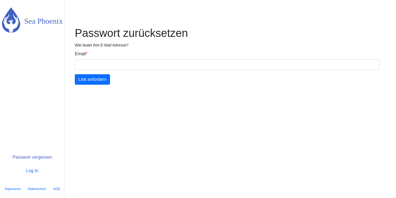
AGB (56, 189)
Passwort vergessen (32, 157)
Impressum (13, 189)
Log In (32, 170)
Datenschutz (37, 189)
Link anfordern (92, 79)
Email (80, 53)
